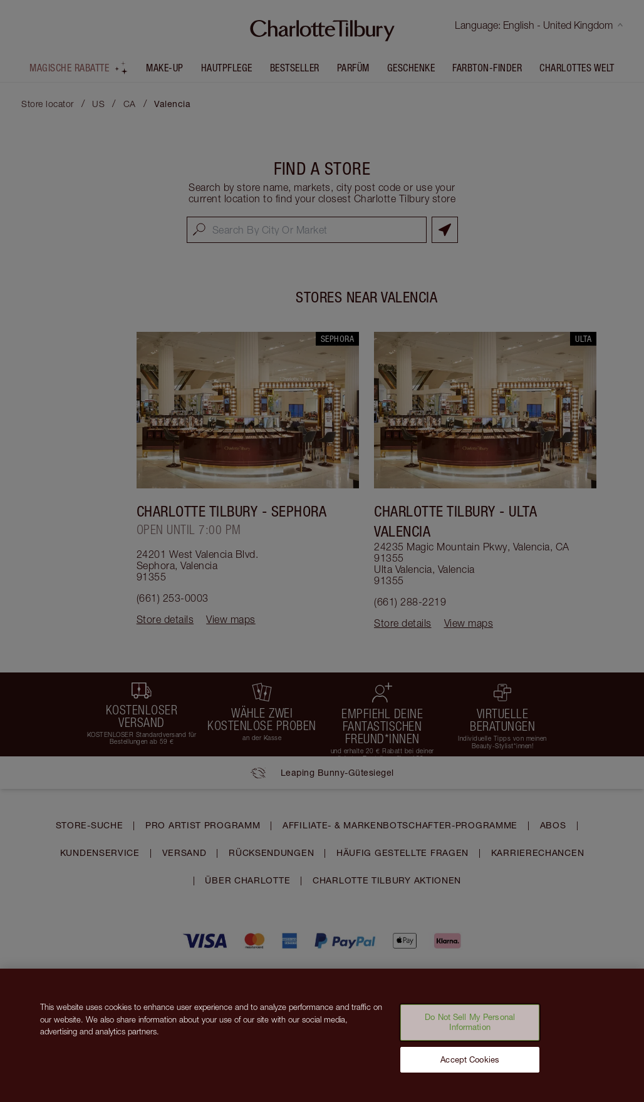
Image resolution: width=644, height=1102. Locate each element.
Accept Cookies (469, 1065)
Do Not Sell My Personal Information (470, 1027)
